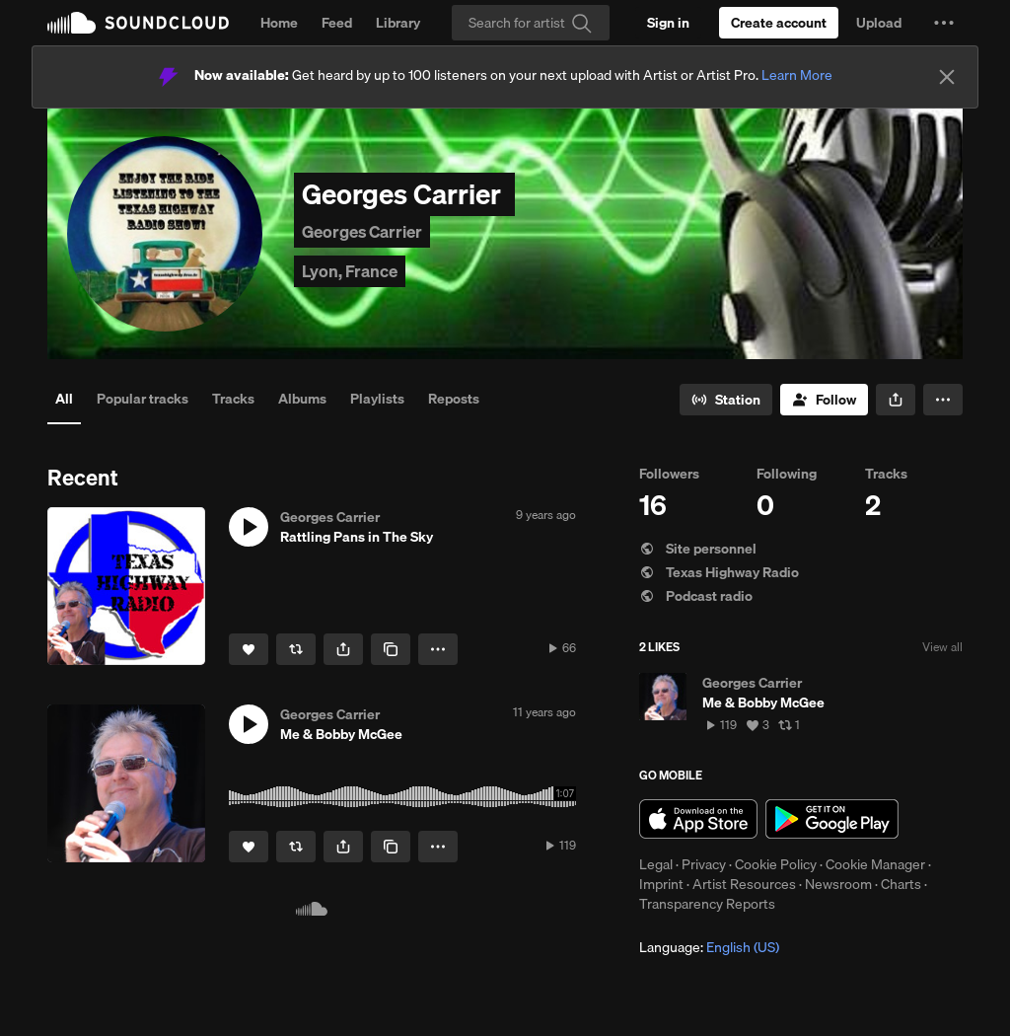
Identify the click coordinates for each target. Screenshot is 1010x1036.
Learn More (796, 75)
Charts (901, 884)
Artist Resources (744, 884)
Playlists (377, 398)
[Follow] (824, 399)
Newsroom (838, 884)
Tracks (233, 398)
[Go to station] (726, 399)
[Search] (531, 22)
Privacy (704, 864)
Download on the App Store (698, 819)
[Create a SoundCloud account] (778, 22)
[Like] (248, 649)
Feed (337, 23)
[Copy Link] (390, 649)
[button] (944, 22)
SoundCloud (138, 23)
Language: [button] (709, 947)
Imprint (661, 884)
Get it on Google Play (832, 819)
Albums (302, 398)
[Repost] (296, 649)
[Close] (947, 77)
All (64, 398)
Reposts (453, 398)
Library (398, 23)
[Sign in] (668, 22)
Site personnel (698, 548)
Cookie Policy (776, 864)
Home (279, 23)
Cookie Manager (875, 864)
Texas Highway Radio (719, 572)
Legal (656, 864)
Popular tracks (142, 398)
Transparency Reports (707, 904)
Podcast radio (696, 596)
